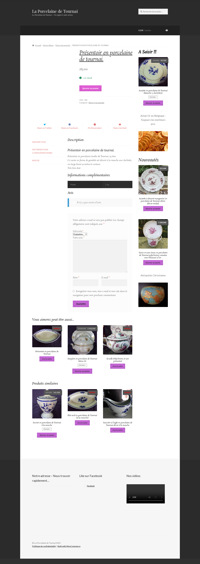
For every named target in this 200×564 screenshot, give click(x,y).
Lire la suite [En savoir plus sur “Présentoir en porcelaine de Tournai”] (47, 364)
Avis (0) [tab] (35, 165)
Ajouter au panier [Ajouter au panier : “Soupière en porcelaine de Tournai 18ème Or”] (82, 376)
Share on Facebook (69, 133)
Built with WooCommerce (69, 551)
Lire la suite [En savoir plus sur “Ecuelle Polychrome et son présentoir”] (118, 371)
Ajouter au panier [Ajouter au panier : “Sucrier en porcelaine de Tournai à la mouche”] (47, 440)
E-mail (106, 283)
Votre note (78, 236)
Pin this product (95, 133)
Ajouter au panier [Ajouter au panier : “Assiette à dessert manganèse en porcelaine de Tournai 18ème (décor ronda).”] (153, 208)
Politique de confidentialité (44, 551)
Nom (76, 283)
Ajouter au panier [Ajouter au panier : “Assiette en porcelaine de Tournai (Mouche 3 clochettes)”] (153, 103)
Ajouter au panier (90, 88)
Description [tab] (39, 147)
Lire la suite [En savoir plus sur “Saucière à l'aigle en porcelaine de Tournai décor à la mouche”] (118, 435)
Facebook (91, 491)
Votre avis (78, 243)
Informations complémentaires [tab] (42, 156)
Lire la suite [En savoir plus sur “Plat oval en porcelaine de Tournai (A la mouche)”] (82, 428)
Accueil (38, 45)
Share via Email (119, 133)
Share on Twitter (44, 133)
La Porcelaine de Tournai (55, 11)
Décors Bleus (48, 45)
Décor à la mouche (62, 45)
